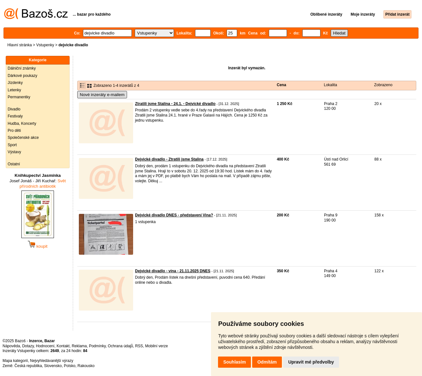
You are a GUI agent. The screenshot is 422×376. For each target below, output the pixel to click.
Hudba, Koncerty (22, 123)
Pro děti (14, 130)
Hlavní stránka (19, 45)
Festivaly (15, 116)
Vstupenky (45, 45)
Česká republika (28, 366)
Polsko (69, 366)
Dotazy (28, 346)
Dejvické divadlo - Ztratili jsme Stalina (169, 159)
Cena (281, 85)
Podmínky (97, 346)
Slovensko (53, 366)
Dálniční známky (22, 68)
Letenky (14, 90)
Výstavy (14, 152)
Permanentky (19, 97)
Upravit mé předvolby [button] (311, 362)
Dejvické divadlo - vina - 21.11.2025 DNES (172, 271)
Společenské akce (23, 137)
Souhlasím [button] (234, 362)
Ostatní (14, 164)
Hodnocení (45, 346)
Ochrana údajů (120, 346)
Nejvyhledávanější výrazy (51, 360)
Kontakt (63, 346)
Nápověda (11, 346)
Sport (12, 145)
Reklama (79, 346)
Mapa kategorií (15, 360)
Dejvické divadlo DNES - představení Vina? (174, 215)
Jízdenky (15, 82)
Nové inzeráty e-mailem (102, 94)
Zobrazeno (383, 85)
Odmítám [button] (267, 362)
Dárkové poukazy (22, 75)
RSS (139, 346)
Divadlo (14, 109)
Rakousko (86, 366)
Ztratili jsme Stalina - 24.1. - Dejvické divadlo (175, 104)
